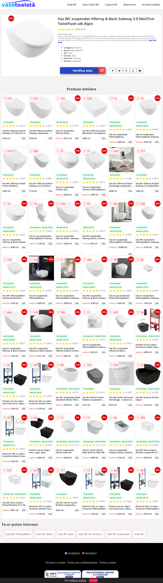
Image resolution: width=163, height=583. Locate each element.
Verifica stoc (89, 70)
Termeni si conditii (55, 562)
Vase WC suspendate (118, 534)
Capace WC (111, 4)
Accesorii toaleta (151, 4)
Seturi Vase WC (91, 4)
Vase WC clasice (44, 534)
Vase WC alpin (65, 534)
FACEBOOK (72, 553)
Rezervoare (130, 4)
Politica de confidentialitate (82, 562)
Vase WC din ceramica (90, 534)
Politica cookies (107, 562)
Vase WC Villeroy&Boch (18, 534)
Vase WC (71, 4)
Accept (93, 580)
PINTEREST (89, 553)
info (23, 138)
